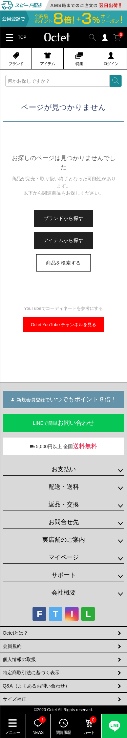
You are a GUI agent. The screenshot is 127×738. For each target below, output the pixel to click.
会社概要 (63, 592)
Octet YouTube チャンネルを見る (63, 324)
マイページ (63, 557)
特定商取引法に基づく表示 (31, 672)
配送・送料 (63, 486)
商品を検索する (63, 262)
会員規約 (12, 646)
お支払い (63, 469)
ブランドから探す (64, 218)
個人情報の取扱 (19, 659)
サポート (63, 575)
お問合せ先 (63, 522)
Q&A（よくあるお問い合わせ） (36, 686)
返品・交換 (63, 504)
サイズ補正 (14, 699)
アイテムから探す (64, 240)
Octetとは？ (15, 633)
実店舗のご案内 (63, 539)
